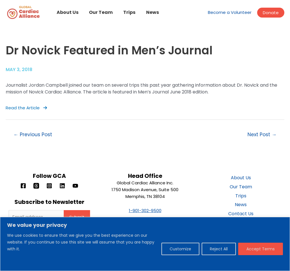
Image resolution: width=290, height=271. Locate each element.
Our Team (98, 12)
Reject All (219, 249)
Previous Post (33, 134)
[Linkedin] (62, 186)
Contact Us (240, 214)
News (147, 12)
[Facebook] (23, 186)
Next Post (262, 134)
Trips (126, 12)
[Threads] (36, 186)
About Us (67, 12)
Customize (180, 249)
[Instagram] (49, 186)
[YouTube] (75, 186)
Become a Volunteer (229, 12)
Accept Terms (260, 249)
